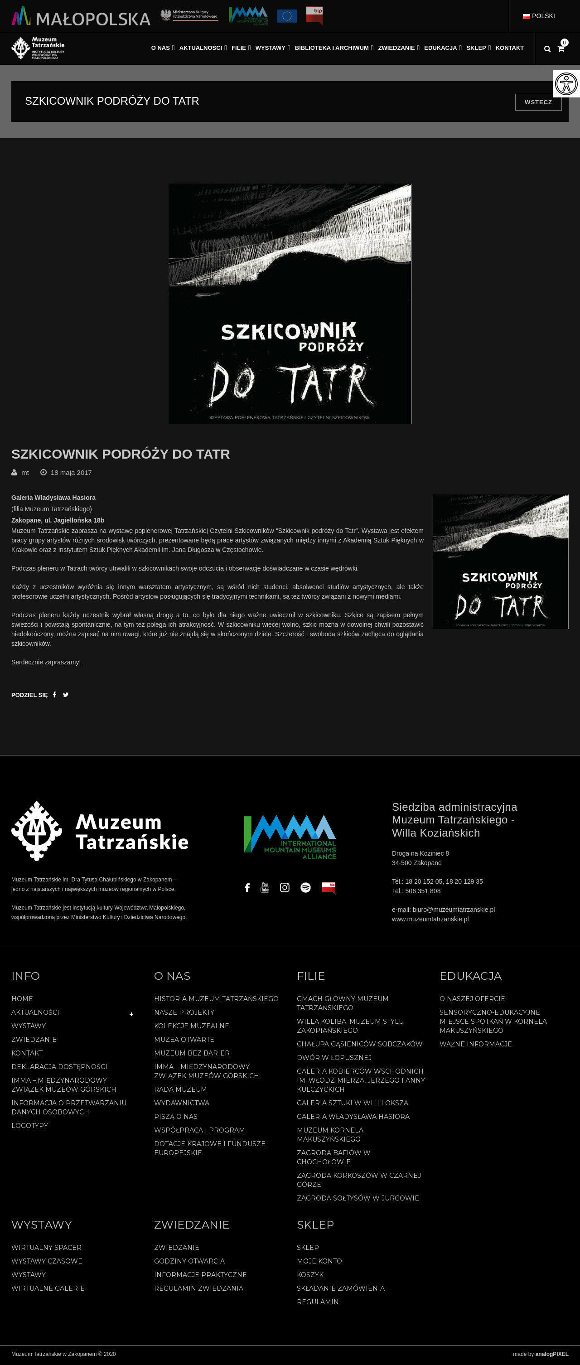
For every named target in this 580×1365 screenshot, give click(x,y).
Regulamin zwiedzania (198, 1291)
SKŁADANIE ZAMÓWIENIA (341, 1291)
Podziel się (29, 697)
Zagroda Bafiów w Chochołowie (334, 1159)
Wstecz (538, 102)
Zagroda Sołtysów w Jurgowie (358, 1200)
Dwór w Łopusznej (334, 1060)
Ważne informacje (476, 1046)
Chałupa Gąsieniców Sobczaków (360, 1046)
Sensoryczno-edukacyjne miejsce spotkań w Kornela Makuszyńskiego (493, 1024)
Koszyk (310, 1277)
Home (22, 1001)
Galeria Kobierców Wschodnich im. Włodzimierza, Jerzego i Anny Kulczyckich (361, 1083)
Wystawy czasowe (46, 1263)
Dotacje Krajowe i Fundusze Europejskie (210, 1150)
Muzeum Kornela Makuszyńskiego (330, 1137)
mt (25, 475)
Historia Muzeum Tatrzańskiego (216, 1001)
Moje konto (319, 1263)
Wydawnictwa (181, 1105)
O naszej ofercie (472, 1001)
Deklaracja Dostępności (59, 1069)
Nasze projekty (184, 1015)
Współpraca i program (199, 1132)
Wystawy (28, 1028)
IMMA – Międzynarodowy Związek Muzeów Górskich (63, 1087)
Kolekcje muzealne (191, 1028)
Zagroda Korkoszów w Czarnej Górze (359, 1182)
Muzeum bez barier (192, 1055)
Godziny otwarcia (189, 1263)
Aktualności (35, 1015)
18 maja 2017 (71, 475)
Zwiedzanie (34, 1042)
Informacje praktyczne (200, 1277)
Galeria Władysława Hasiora (353, 1119)
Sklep (308, 1250)
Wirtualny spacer (46, 1250)
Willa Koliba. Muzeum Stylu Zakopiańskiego (350, 1028)
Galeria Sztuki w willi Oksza (352, 1105)
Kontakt (27, 1055)
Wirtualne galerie (48, 1291)
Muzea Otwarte (184, 1042)
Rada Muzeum (180, 1092)
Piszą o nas (176, 1119)
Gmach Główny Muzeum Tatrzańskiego (343, 1005)
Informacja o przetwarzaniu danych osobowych (68, 1109)
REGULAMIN (318, 1304)
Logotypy (29, 1128)
